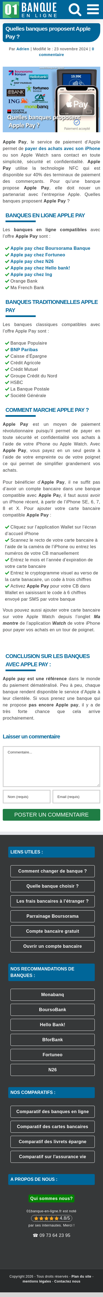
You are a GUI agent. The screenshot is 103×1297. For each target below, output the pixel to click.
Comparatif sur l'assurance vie (52, 1156)
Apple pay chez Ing (31, 274)
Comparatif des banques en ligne (52, 1111)
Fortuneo (53, 1054)
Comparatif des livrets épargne (53, 1141)
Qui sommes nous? (51, 1198)
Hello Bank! (52, 1024)
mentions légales (37, 1281)
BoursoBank (52, 1009)
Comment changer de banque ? (52, 871)
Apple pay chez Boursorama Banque (50, 248)
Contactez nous (67, 1281)
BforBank (52, 1039)
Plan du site (81, 1276)
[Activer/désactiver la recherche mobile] (75, 9)
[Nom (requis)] (27, 796)
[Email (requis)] (76, 796)
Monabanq (52, 994)
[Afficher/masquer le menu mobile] (94, 9)
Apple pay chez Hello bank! (40, 268)
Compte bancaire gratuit (52, 931)
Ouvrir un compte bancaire (52, 946)
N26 (52, 1069)
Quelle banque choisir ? (52, 886)
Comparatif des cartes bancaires (52, 1126)
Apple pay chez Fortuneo (37, 255)
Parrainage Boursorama (53, 916)
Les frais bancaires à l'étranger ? (52, 901)
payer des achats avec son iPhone (62, 148)
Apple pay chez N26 (32, 261)
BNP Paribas (24, 349)
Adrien (22, 49)
